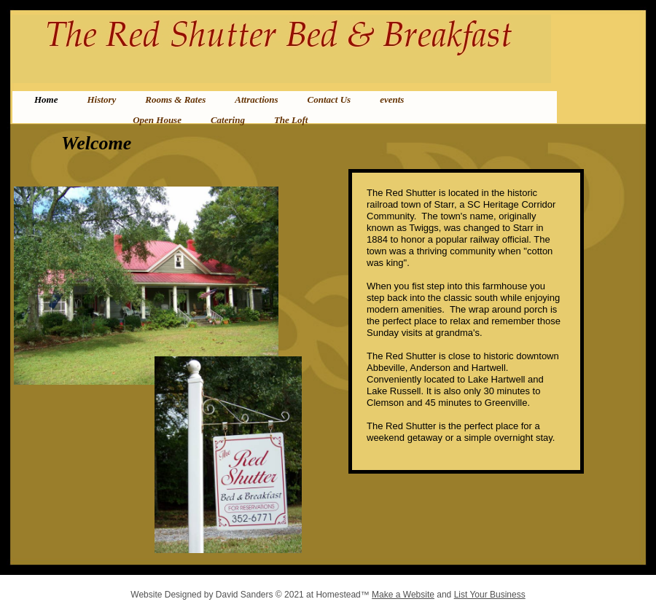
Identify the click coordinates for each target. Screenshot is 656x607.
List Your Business (490, 595)
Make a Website (403, 595)
